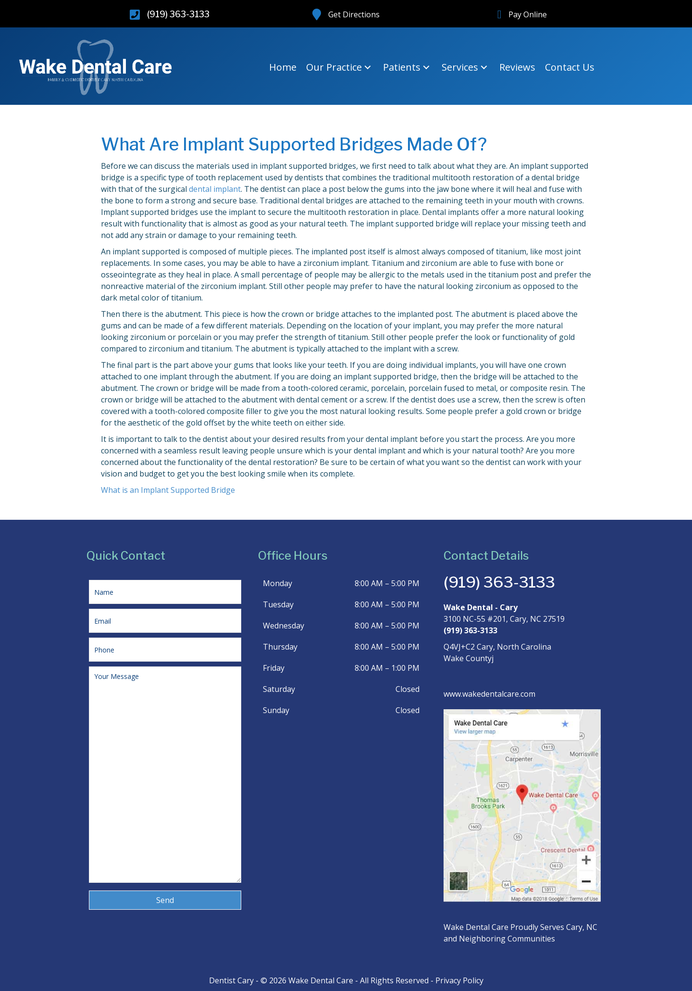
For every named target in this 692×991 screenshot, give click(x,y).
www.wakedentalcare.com (489, 694)
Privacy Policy (459, 980)
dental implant (215, 189)
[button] (367, 67)
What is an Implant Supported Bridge (168, 490)
